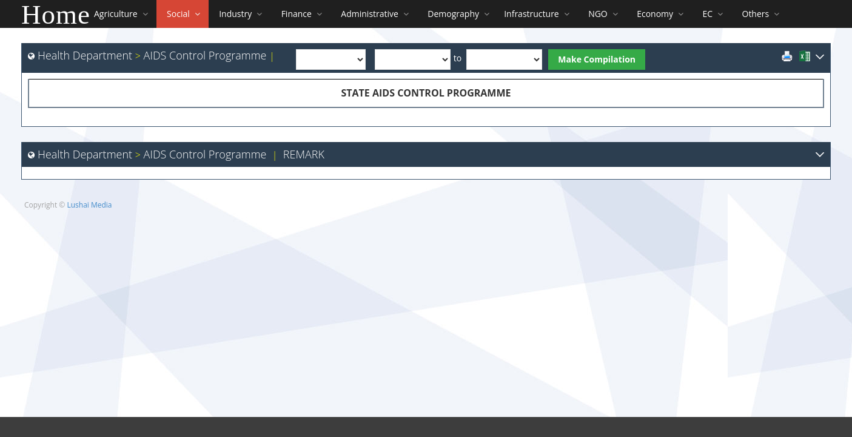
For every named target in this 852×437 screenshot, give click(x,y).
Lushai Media (89, 205)
